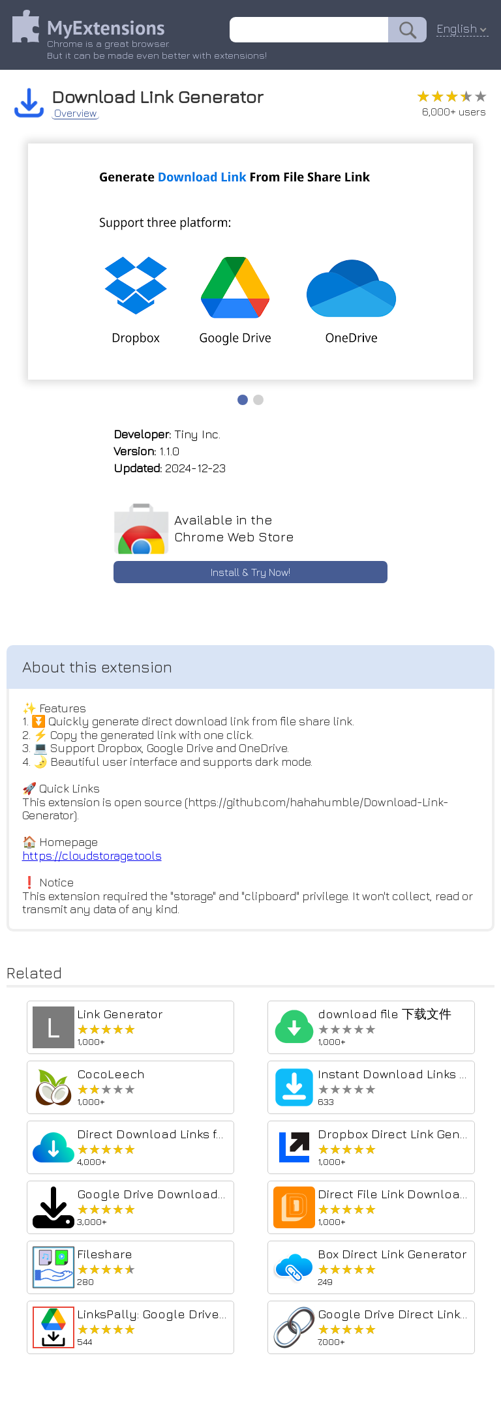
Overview (76, 112)
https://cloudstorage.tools (92, 857)
